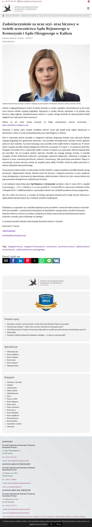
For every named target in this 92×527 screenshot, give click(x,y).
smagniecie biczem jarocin (34, 247)
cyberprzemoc (12, 388)
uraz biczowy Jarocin (66, 247)
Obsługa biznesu (12, 366)
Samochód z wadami (14, 424)
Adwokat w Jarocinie (14, 382)
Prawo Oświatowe (48, 516)
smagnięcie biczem (15, 247)
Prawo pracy (11, 410)
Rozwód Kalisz (12, 421)
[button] (88, 8)
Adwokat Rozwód (21, 516)
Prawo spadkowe (13, 354)
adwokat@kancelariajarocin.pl (14, 235)
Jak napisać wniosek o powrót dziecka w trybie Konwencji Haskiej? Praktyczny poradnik (38, 324)
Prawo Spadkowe (13, 415)
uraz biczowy (51, 247)
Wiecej (58, 524)
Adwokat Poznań (79, 516)
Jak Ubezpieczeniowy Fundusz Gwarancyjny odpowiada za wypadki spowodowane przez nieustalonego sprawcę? (46, 329)
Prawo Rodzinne (12, 413)
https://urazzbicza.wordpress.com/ (15, 125)
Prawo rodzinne (12, 357)
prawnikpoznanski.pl (14, 487)
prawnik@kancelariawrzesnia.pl (19, 509)
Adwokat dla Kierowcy (64, 516)
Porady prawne (12, 16)
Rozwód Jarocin (12, 418)
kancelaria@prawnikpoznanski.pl (19, 483)
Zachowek (10, 426)
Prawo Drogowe (12, 402)
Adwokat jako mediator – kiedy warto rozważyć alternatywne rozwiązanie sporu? (35, 327)
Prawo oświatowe (13, 407)
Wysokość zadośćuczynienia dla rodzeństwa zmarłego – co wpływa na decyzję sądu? (36, 335)
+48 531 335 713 (11, 506)
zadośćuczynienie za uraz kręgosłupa (30, 250)
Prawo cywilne (12, 399)
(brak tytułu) (11, 332)
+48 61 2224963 (10, 479)
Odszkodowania (8, 41)
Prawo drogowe (12, 363)
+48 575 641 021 (11, 457)
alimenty (10, 385)
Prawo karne (11, 360)
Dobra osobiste (12, 390)
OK (51, 524)
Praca (9, 396)
